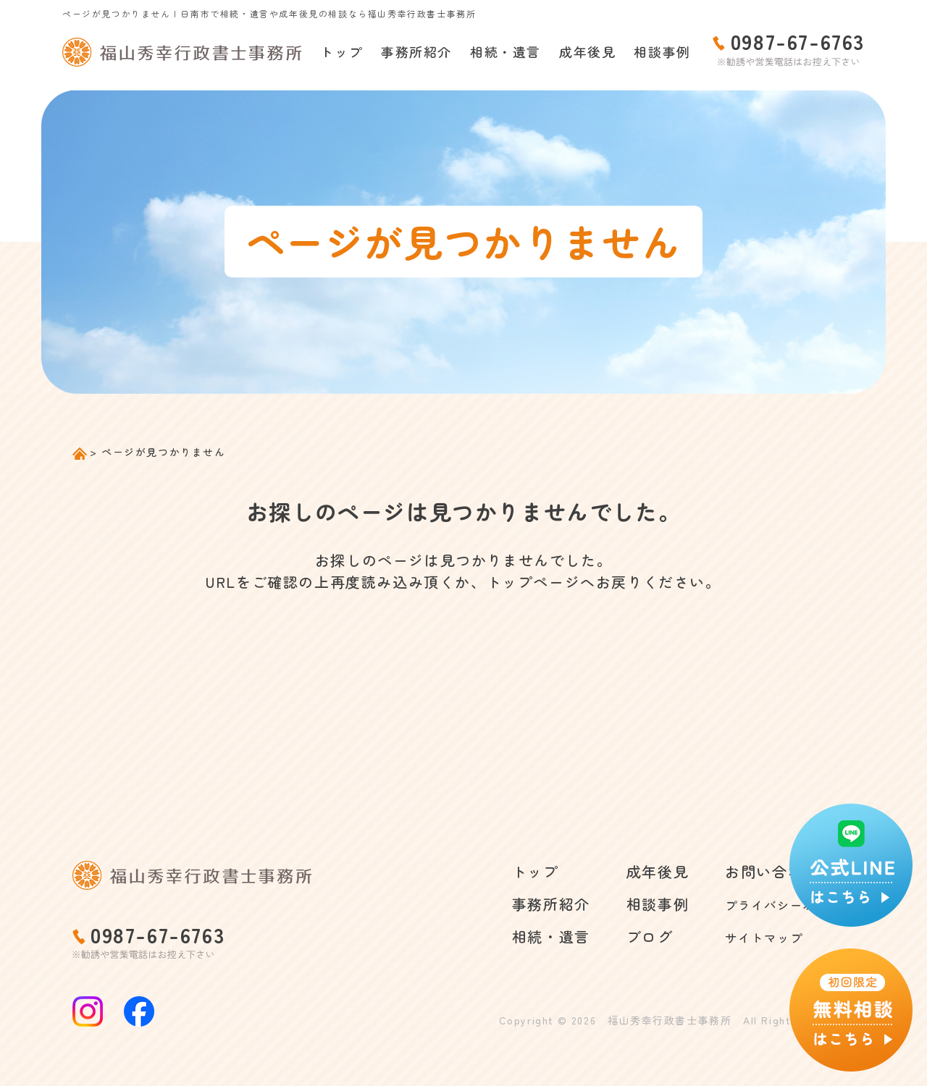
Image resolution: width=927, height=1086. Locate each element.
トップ (341, 51)
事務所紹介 (416, 51)
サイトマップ (745, 936)
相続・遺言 (505, 51)
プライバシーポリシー (776, 903)
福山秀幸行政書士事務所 (670, 1020)
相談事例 (662, 51)
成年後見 (587, 51)
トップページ (534, 581)
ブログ (623, 936)
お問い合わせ (745, 871)
